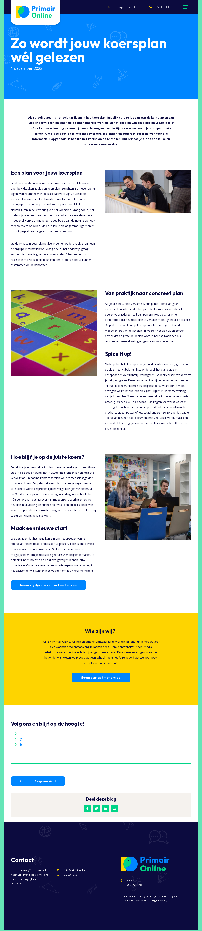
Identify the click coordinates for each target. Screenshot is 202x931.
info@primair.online (121, 8)
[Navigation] (185, 8)
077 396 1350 (158, 8)
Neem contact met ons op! (101, 679)
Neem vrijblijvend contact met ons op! (48, 586)
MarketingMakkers (130, 902)
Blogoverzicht (38, 783)
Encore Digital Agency (155, 902)
